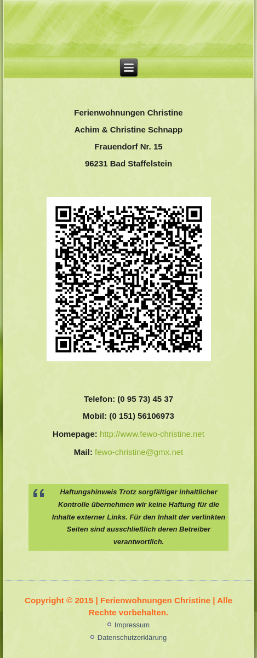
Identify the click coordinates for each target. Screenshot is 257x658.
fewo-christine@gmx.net (139, 452)
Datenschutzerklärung (132, 637)
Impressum (132, 625)
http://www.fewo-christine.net (152, 433)
